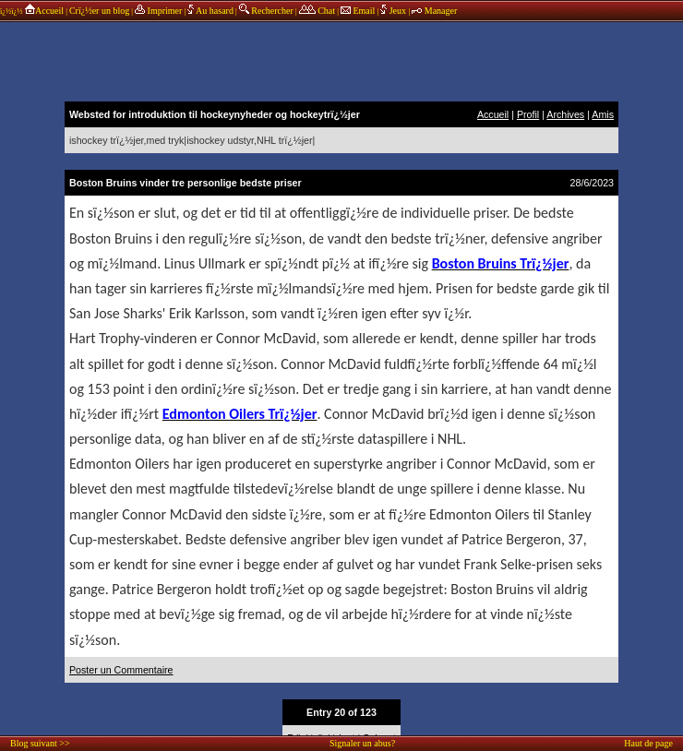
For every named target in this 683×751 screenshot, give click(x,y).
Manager (434, 11)
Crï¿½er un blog (99, 11)
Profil (528, 114)
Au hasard (210, 11)
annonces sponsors (341, 59)
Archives (565, 114)
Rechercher (266, 11)
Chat (317, 11)
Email (358, 11)
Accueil (44, 11)
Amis (603, 114)
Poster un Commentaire (121, 669)
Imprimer (158, 11)
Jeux (394, 11)
